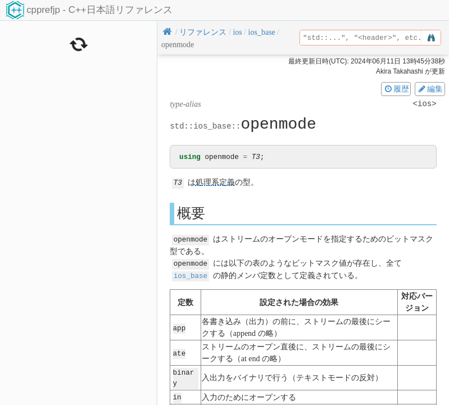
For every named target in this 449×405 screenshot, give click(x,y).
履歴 (396, 88)
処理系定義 (215, 183)
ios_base (190, 274)
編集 (430, 88)
